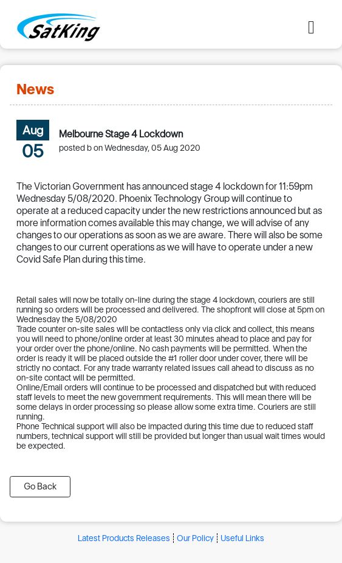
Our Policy (195, 538)
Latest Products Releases (124, 538)
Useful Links (242, 538)
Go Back (40, 486)
